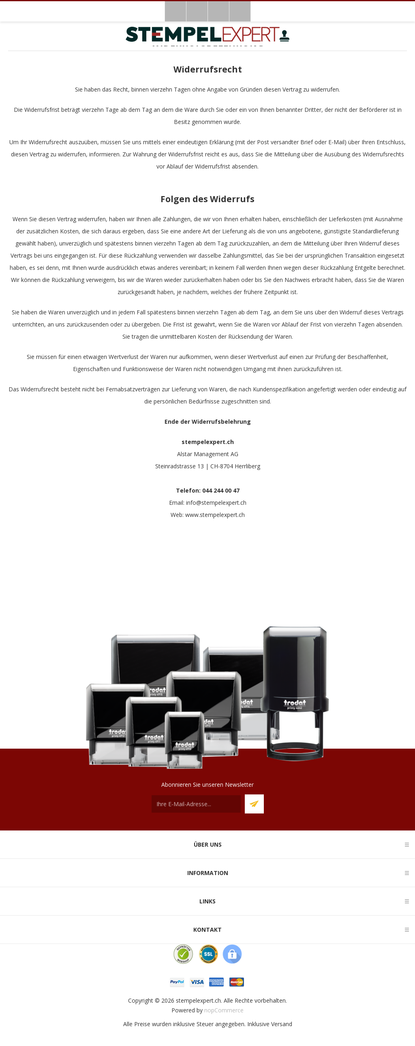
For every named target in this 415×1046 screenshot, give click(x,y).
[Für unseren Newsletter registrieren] (196, 804)
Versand (281, 1024)
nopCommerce (224, 1010)
